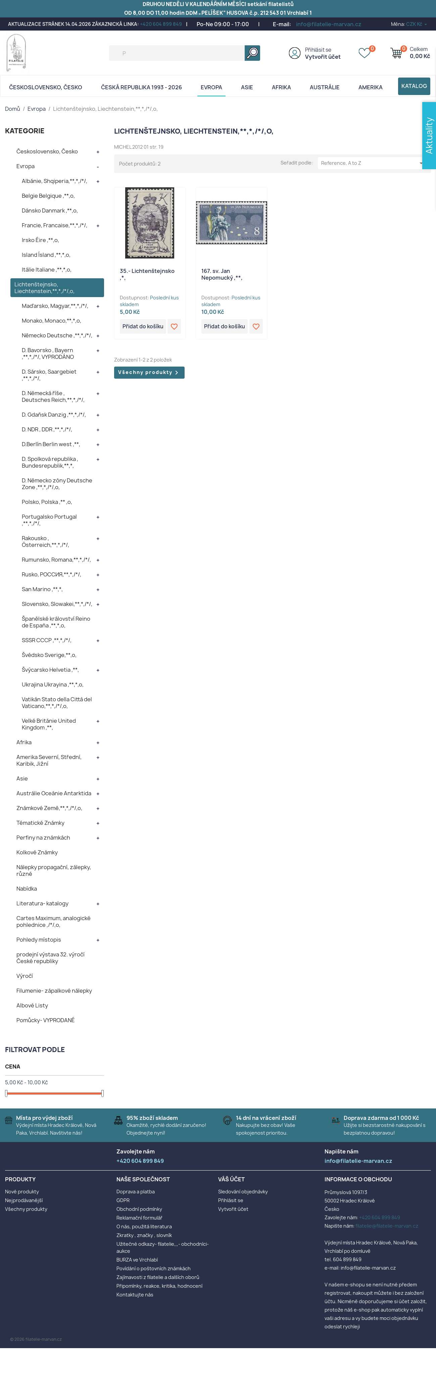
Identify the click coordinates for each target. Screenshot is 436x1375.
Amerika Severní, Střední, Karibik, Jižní (49, 760)
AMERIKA (370, 87)
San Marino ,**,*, (42, 589)
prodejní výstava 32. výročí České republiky (50, 958)
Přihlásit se (318, 49)
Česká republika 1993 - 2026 (141, 87)
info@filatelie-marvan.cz (328, 24)
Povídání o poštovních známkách (153, 1268)
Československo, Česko (45, 87)
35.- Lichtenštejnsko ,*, (147, 274)
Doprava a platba (135, 1191)
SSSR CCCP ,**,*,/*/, (46, 640)
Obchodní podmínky (139, 1209)
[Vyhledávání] (184, 53)
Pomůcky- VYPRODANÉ (45, 1020)
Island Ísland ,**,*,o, (46, 254)
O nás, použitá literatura (144, 1226)
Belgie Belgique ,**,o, (48, 195)
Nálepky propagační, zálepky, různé (53, 870)
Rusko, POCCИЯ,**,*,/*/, (51, 574)
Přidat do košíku (143, 326)
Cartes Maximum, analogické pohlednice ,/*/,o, (53, 921)
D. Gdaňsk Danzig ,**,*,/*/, (54, 414)
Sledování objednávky (243, 1191)
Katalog (414, 86)
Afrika (281, 87)
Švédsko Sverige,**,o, (49, 655)
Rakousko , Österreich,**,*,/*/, (45, 541)
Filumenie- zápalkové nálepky (54, 990)
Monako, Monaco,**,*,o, (51, 320)
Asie (247, 87)
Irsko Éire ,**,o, (40, 240)
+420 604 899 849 (161, 24)
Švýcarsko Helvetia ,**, (50, 669)
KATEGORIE (25, 130)
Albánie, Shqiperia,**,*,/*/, (54, 181)
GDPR (123, 1200)
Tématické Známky (40, 822)
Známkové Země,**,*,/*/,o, (49, 808)
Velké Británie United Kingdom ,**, (49, 724)
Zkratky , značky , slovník (144, 1235)
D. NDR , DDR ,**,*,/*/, (47, 429)
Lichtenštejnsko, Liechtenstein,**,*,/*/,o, (44, 288)
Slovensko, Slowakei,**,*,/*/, (57, 604)
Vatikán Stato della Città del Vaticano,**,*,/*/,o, (57, 703)
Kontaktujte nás (134, 1294)
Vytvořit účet (323, 56)
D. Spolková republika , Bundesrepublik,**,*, (50, 462)
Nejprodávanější (24, 1200)
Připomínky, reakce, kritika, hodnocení (159, 1286)
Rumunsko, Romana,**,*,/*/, (56, 559)
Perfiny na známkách (43, 837)
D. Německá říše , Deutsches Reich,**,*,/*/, (53, 396)
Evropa (211, 87)
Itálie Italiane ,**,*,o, (46, 269)
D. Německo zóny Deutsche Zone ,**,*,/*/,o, (57, 484)
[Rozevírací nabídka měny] (417, 24)
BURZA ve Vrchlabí (137, 1260)
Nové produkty (22, 1191)
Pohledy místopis (38, 939)
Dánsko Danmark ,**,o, (50, 210)
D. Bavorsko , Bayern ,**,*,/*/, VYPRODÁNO (48, 353)
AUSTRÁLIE (325, 87)
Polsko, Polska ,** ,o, (47, 502)
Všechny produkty (149, 373)
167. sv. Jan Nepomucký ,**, (222, 274)
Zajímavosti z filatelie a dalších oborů (157, 1277)
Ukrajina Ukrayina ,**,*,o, (53, 684)
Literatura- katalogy (42, 903)
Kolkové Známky (37, 852)
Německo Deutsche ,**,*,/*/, (57, 335)
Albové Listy (32, 1005)
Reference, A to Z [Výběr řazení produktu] (373, 163)
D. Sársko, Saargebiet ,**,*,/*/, (49, 375)
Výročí (24, 976)
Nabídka (26, 888)
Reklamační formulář (139, 1218)
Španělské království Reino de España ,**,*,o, (56, 622)
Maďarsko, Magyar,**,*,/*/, (55, 306)
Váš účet (231, 1179)
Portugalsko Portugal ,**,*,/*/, (49, 520)
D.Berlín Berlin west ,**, (51, 444)
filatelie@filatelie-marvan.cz (386, 1226)
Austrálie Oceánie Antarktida (53, 793)
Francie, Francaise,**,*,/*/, (54, 225)
